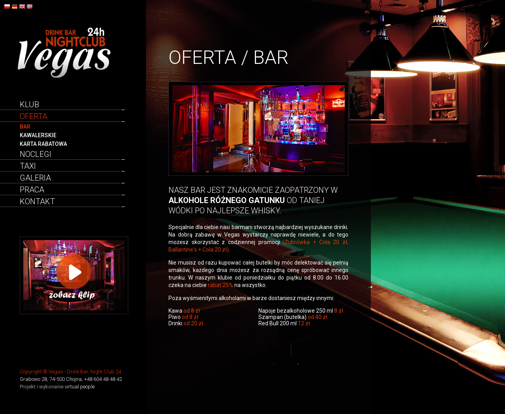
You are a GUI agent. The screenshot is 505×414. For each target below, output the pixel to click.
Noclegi (35, 154)
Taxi (28, 166)
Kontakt (37, 201)
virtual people (80, 387)
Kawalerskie (38, 135)
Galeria (35, 178)
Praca (32, 189)
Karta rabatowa (43, 144)
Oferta (33, 116)
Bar (25, 126)
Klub (29, 104)
